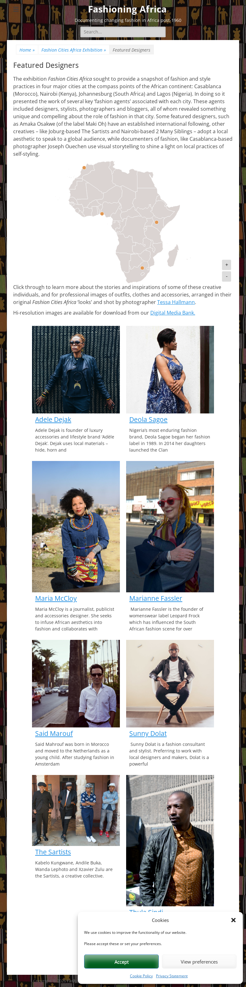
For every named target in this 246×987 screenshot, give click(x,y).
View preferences (199, 962)
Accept (122, 962)
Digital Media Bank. (172, 312)
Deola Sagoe (148, 419)
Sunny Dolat (148, 733)
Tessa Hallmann (176, 302)
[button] (233, 920)
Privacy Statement (172, 976)
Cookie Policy (141, 976)
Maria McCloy (56, 598)
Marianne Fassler (155, 598)
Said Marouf (54, 733)
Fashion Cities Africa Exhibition (73, 50)
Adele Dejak (53, 419)
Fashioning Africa (127, 9)
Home (27, 50)
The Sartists (53, 852)
